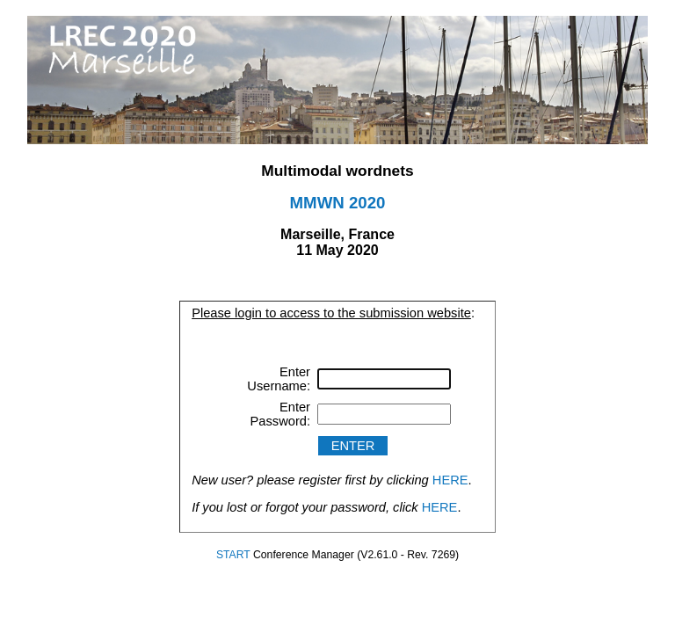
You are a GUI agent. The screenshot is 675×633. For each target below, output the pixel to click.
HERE (450, 480)
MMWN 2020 (338, 202)
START (233, 555)
